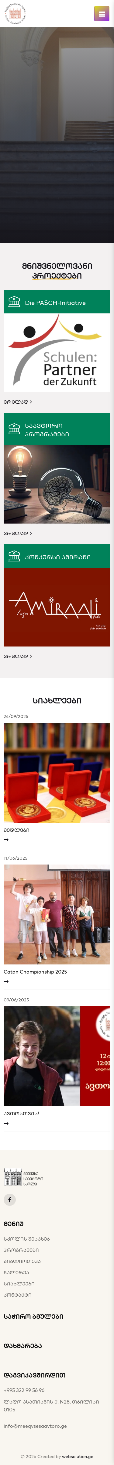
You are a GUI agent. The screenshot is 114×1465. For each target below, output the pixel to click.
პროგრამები (21, 1250)
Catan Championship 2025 (35, 972)
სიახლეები (19, 1284)
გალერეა (16, 1272)
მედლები (16, 830)
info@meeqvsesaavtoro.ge (35, 1426)
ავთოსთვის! (21, 1113)
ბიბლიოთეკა (22, 1261)
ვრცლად (18, 402)
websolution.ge (77, 1456)
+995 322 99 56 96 (24, 1390)
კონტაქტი (18, 1295)
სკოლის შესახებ (27, 1239)
